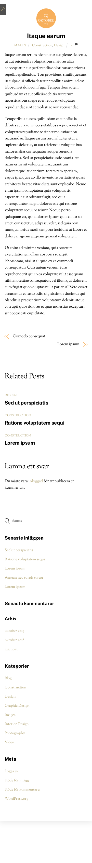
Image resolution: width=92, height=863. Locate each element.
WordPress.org (16, 798)
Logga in (11, 771)
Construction (42, 45)
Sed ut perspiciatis (26, 403)
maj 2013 (11, 649)
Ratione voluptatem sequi (34, 423)
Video (9, 742)
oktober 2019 (14, 631)
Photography (15, 733)
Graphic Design (17, 705)
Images (10, 715)
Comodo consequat (29, 336)
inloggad (35, 481)
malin (20, 45)
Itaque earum (46, 36)
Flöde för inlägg (17, 780)
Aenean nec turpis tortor (24, 577)
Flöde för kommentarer (23, 789)
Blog (8, 678)
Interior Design (17, 724)
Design (59, 45)
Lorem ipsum (68, 344)
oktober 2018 (15, 640)
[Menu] (3, 9)
